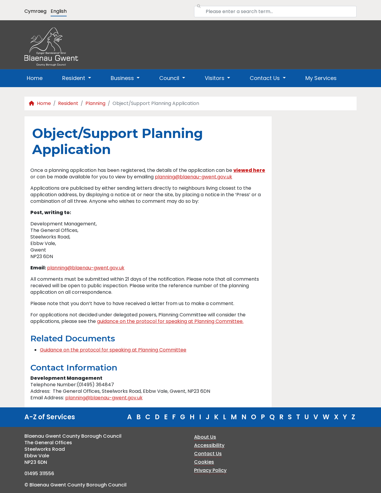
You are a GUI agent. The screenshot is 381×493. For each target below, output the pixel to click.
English (59, 11)
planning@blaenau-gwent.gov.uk (193, 176)
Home (35, 78)
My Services (321, 78)
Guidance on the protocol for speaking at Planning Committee (113, 349)
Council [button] (170, 78)
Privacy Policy (210, 470)
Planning (95, 103)
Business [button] (123, 78)
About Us (205, 437)
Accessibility (209, 445)
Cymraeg (35, 11)
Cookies (204, 462)
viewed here (249, 170)
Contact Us (208, 453)
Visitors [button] (215, 78)
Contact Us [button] (265, 78)
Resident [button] (74, 78)
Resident (68, 103)
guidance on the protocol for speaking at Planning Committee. (170, 321)
